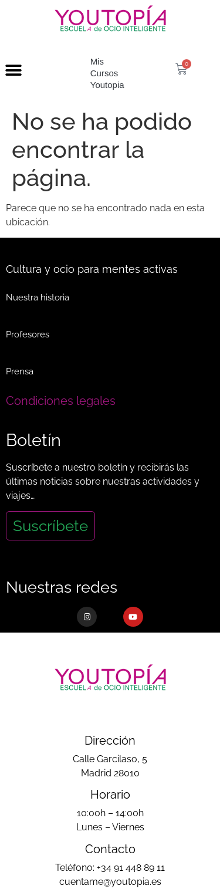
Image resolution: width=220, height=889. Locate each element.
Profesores (27, 334)
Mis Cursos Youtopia (107, 73)
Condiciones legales (61, 401)
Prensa (19, 371)
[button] (13, 71)
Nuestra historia (37, 297)
